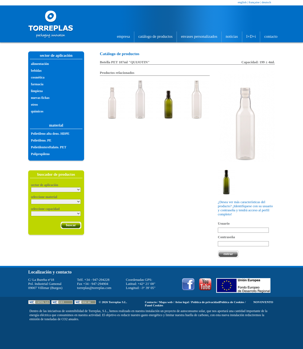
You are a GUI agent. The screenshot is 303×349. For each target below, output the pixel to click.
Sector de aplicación (44, 185)
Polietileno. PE (41, 140)
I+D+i (251, 36)
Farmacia (37, 84)
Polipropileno (40, 154)
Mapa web (166, 302)
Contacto (271, 36)
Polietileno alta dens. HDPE (50, 134)
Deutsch (266, 2)
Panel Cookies (154, 305)
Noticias (232, 36)
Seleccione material (44, 197)
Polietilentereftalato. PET (48, 147)
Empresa (123, 36)
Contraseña (226, 237)
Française (254, 2)
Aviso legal (182, 302)
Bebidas (36, 71)
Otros (34, 104)
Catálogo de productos (155, 36)
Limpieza (37, 91)
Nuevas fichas (40, 98)
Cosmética (37, 77)
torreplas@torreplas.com (94, 288)
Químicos (37, 111)
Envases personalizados (199, 36)
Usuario (223, 223)
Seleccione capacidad (45, 209)
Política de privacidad (205, 302)
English (242, 2)
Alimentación (40, 64)
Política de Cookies (231, 302)
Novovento (263, 302)
